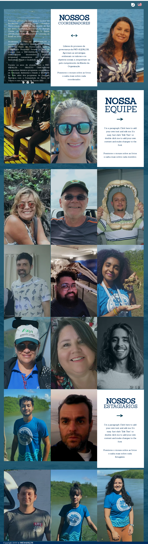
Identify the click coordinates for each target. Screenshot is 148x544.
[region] (27, 46)
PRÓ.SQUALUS (26, 543)
